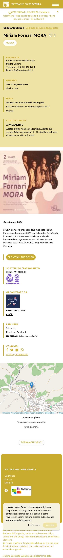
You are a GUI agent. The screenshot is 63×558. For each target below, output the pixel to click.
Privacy (8, 479)
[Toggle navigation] (55, 4)
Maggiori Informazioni (21, 520)
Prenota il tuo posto (21, 257)
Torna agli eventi (31, 442)
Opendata (10, 475)
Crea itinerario (31, 426)
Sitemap (9, 482)
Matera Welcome (26, 4)
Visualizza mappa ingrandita (31, 422)
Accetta (50, 525)
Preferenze (34, 525)
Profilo (9, 314)
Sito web (10, 328)
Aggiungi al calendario (17, 354)
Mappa (9, 110)
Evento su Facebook (16, 332)
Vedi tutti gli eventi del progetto (42, 27)
